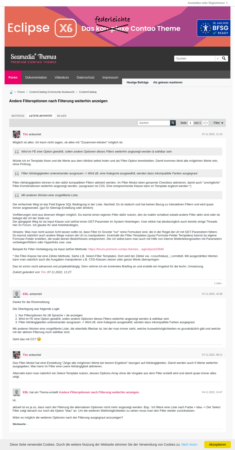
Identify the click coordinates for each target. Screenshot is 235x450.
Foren (12, 77)
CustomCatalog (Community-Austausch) (52, 92)
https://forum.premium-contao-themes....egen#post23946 (126, 249)
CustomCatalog (88, 92)
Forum (21, 92)
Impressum (110, 77)
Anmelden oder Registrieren (208, 3)
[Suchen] (197, 59)
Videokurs (62, 77)
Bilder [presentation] (61, 115)
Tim (25, 134)
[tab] (18, 116)
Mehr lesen (189, 444)
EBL (26, 294)
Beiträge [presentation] (18, 115)
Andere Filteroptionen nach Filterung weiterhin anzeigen (99, 392)
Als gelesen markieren (167, 82)
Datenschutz (86, 77)
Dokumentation (36, 77)
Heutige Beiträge (137, 82)
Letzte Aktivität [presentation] (41, 115)
